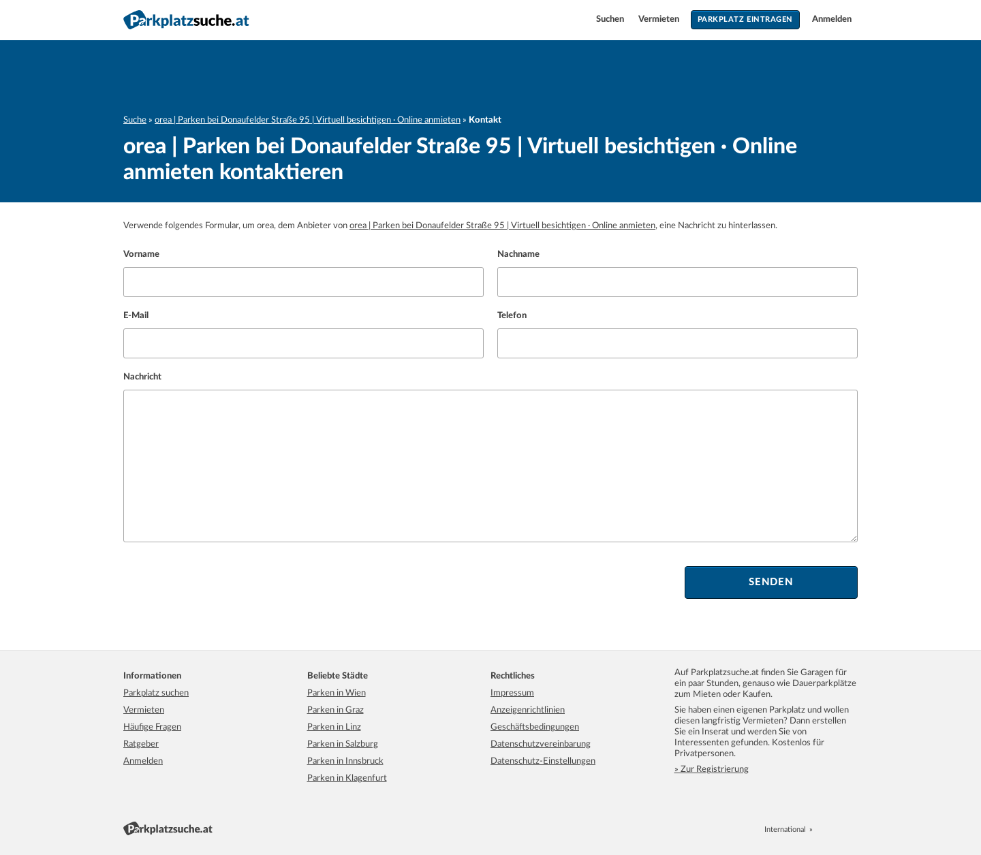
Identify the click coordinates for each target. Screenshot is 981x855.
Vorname (141, 254)
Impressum (512, 693)
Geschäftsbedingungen (534, 727)
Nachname (518, 254)
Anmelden (832, 19)
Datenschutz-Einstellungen (542, 761)
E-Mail (136, 315)
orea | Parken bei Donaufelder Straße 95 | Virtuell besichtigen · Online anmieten (308, 120)
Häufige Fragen (152, 727)
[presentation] (226, 582)
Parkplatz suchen (156, 693)
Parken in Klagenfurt (347, 778)
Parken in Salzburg (342, 744)
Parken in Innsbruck (345, 761)
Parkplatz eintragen (745, 19)
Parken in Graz (335, 710)
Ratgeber (141, 744)
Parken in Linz (334, 727)
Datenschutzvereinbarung (540, 744)
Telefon (512, 315)
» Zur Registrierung (711, 769)
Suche (134, 120)
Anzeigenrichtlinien (527, 710)
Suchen (611, 19)
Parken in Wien (336, 693)
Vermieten (659, 19)
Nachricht (142, 377)
